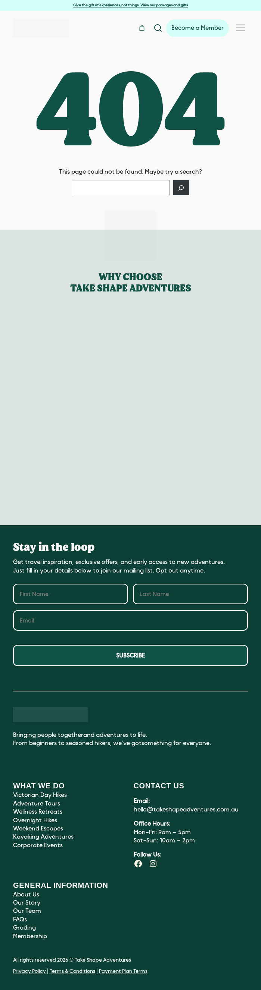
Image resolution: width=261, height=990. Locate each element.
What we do (39, 786)
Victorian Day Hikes (40, 795)
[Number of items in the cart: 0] (141, 28)
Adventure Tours (36, 803)
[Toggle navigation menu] (240, 28)
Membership (30, 936)
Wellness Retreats (37, 812)
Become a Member (197, 28)
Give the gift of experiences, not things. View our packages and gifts (130, 5)
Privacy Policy (29, 971)
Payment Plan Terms (123, 971)
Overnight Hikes (35, 820)
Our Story (26, 903)
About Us (26, 894)
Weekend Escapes (38, 828)
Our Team (27, 911)
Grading (24, 927)
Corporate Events (38, 845)
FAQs (20, 919)
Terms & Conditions (72, 971)
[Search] (181, 187)
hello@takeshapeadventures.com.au (186, 809)
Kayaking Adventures (43, 837)
